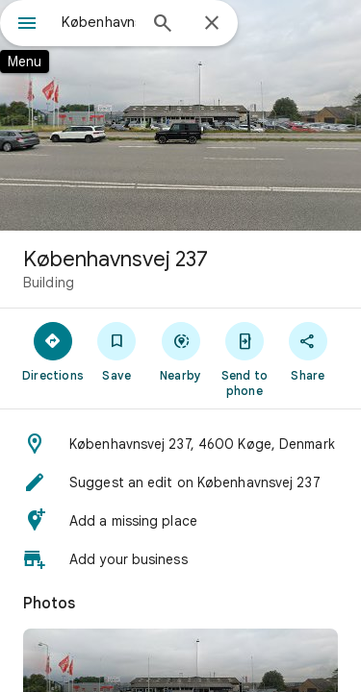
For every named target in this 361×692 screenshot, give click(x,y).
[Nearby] (180, 350)
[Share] (308, 350)
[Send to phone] (244, 358)
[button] (180, 444)
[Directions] (53, 350)
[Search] (163, 25)
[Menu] (27, 25)
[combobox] (99, 22)
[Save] (116, 350)
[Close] (212, 24)
